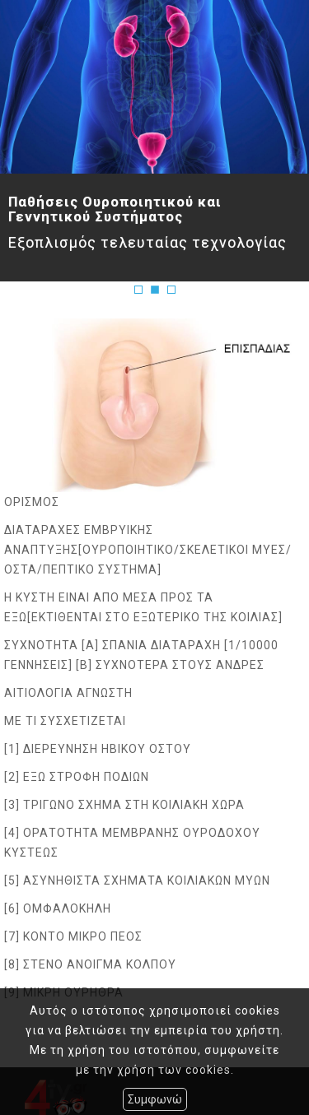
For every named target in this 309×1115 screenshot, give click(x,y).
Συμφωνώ (155, 1099)
